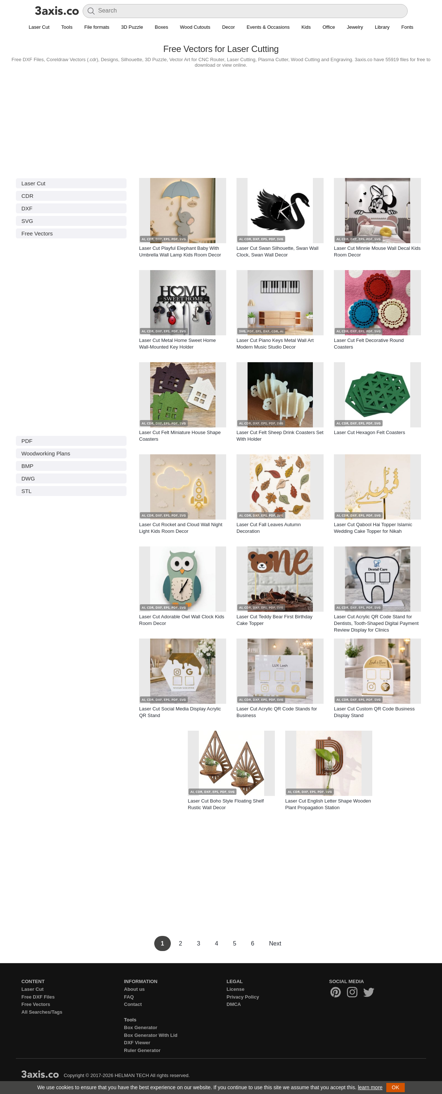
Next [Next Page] (275, 943)
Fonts (407, 27)
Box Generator (140, 1027)
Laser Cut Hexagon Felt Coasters (369, 432)
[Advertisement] (221, 121)
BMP (27, 466)
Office (328, 27)
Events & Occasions (268, 27)
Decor (228, 27)
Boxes (161, 27)
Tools (66, 27)
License (235, 989)
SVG (27, 221)
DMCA (234, 1004)
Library (382, 27)
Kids (306, 27)
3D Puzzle (132, 27)
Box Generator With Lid (150, 1035)
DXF (26, 208)
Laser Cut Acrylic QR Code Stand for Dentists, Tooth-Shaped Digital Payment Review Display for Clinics (376, 623)
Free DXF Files (38, 997)
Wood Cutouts (195, 27)
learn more (370, 1087)
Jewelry (355, 27)
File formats (96, 27)
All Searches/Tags (41, 1012)
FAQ (129, 997)
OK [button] (395, 1087)
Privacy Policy (243, 997)
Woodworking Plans (45, 453)
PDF (26, 441)
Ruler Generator (142, 1050)
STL (26, 491)
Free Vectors (37, 233)
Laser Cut (39, 27)
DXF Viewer (137, 1042)
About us (134, 989)
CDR (27, 196)
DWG (28, 478)
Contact (133, 1004)
